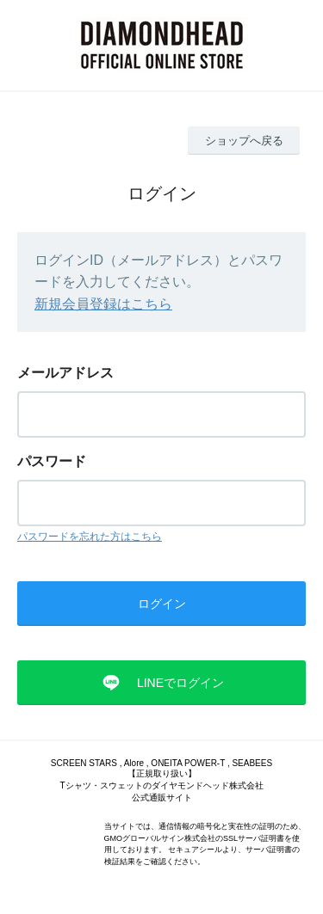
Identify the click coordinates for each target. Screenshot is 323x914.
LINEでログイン (180, 683)
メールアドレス (65, 372)
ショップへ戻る (244, 140)
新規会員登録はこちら (103, 304)
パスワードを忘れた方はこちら (89, 537)
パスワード (51, 461)
